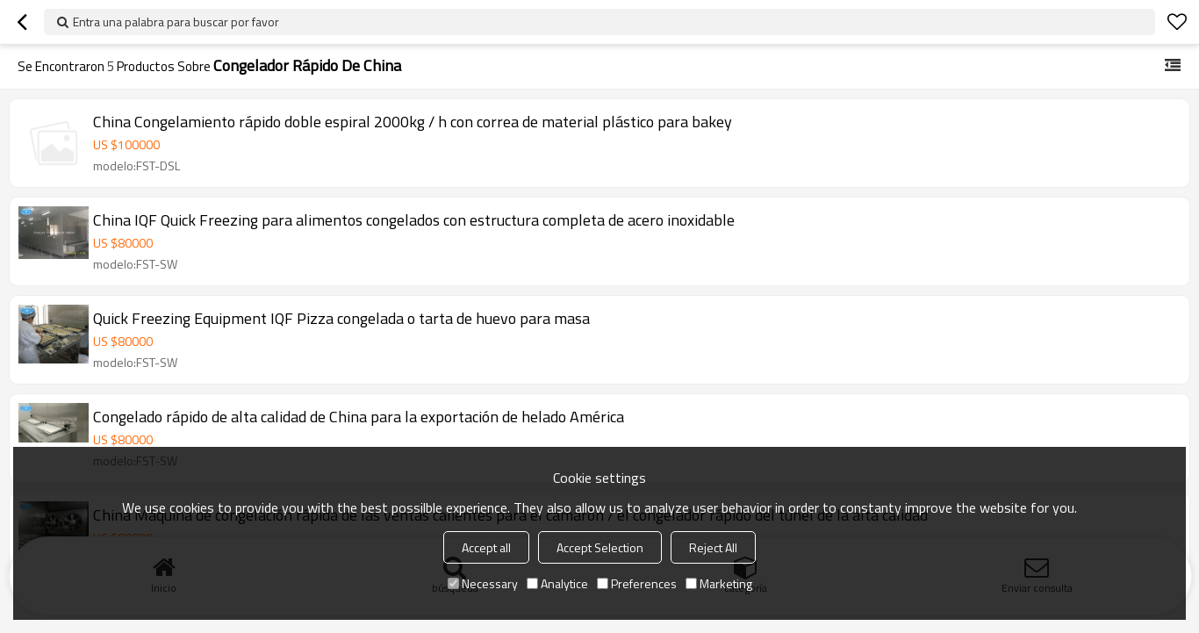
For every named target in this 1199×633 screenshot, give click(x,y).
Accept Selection (599, 547)
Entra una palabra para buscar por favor (176, 21)
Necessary (483, 583)
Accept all (486, 547)
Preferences (637, 583)
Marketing (719, 583)
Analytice (557, 583)
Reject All (713, 547)
